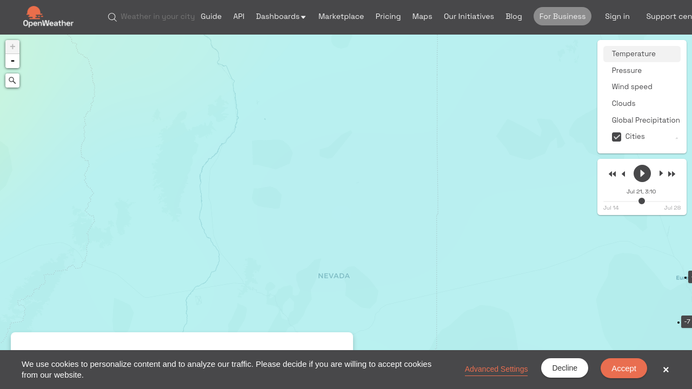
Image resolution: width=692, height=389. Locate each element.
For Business (563, 16)
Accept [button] (623, 368)
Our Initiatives (469, 16)
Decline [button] (564, 368)
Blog (513, 16)
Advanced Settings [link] (496, 369)
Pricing (388, 16)
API (238, 16)
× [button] (666, 369)
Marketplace (341, 16)
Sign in (617, 16)
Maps (422, 16)
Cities (635, 136)
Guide (211, 16)
